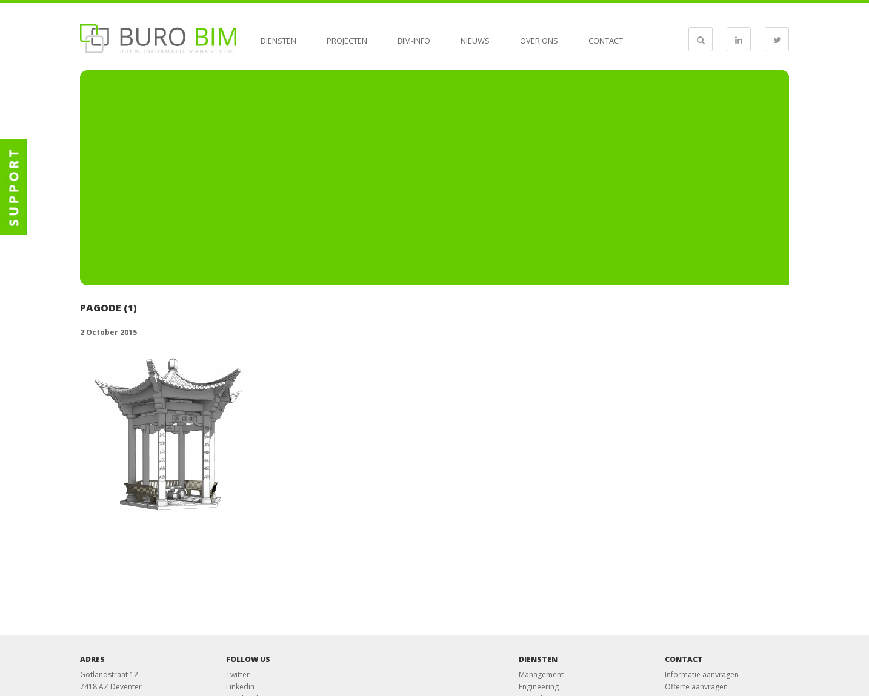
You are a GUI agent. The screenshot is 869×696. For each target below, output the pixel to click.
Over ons (539, 40)
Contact (605, 40)
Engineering (539, 686)
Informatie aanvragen (702, 674)
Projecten (347, 40)
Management (541, 674)
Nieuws (475, 40)
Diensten (278, 40)
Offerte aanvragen (696, 686)
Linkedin (240, 686)
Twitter (238, 674)
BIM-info (414, 40)
